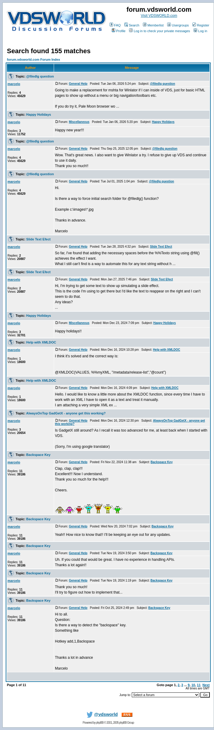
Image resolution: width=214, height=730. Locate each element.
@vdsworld (101, 714)
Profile (118, 31)
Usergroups (178, 25)
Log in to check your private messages (159, 31)
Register (200, 25)
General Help (78, 83)
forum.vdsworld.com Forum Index (33, 59)
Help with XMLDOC (41, 342)
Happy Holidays (38, 114)
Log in (200, 31)
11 (198, 685)
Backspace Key (38, 455)
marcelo (14, 84)
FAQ (115, 25)
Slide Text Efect (38, 239)
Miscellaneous (79, 122)
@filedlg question (40, 76)
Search (131, 25)
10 (193, 685)
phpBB (100, 722)
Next (205, 685)
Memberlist (153, 25)
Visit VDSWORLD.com (159, 16)
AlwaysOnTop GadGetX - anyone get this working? (66, 413)
